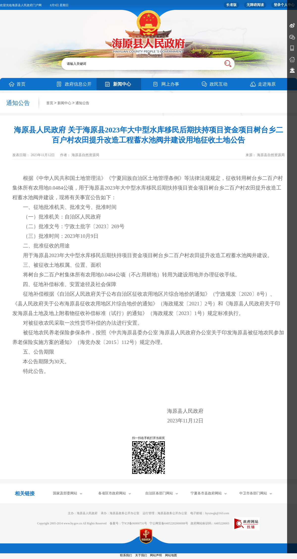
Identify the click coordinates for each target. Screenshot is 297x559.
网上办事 (170, 84)
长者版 (231, 5)
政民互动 (218, 84)
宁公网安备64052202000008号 (168, 523)
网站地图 (171, 555)
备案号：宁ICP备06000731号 (128, 523)
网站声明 (156, 555)
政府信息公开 (78, 84)
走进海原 (267, 84)
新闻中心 (122, 84)
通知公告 (82, 103)
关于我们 (141, 555)
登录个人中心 (284, 5)
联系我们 (126, 555)
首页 (21, 84)
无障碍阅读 (255, 5)
